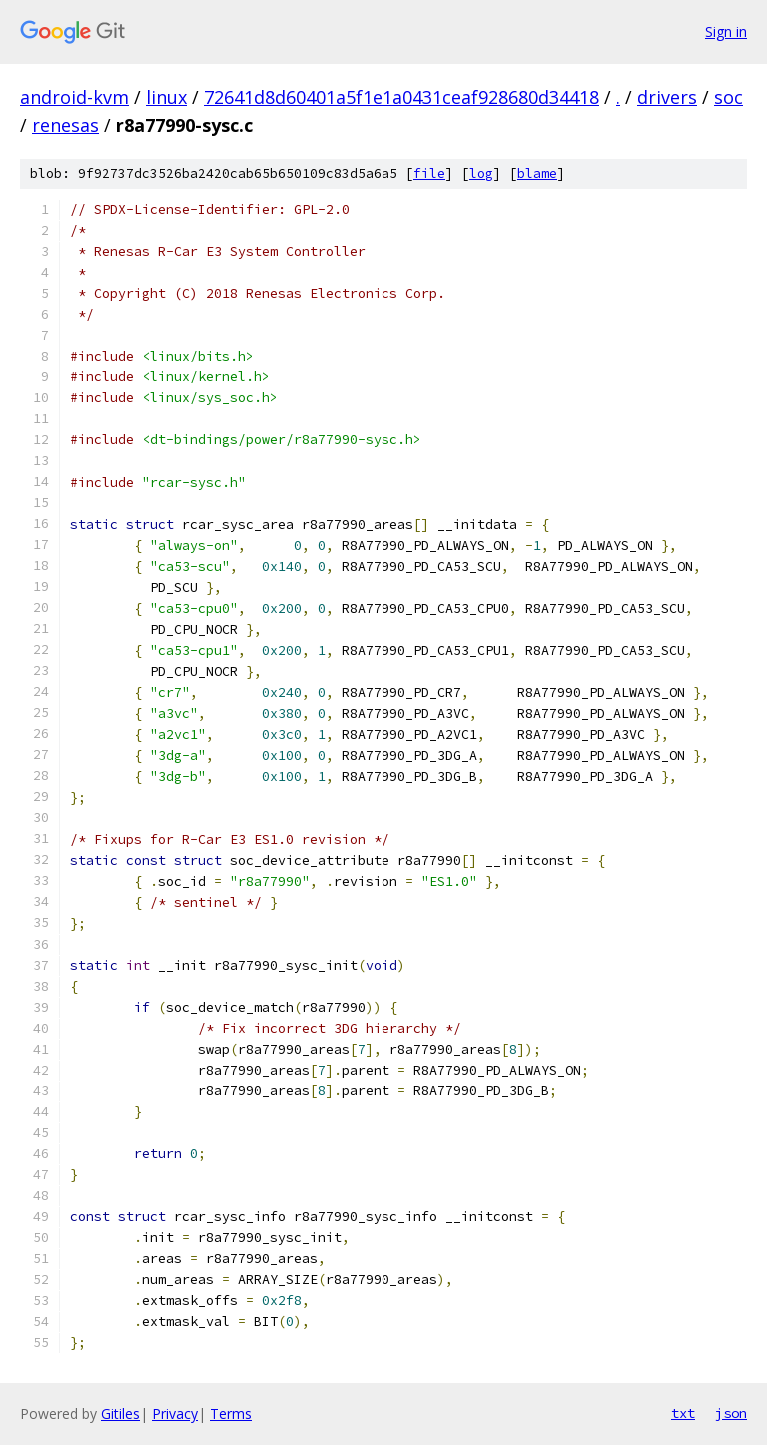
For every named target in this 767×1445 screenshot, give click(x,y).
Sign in (726, 31)
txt (683, 1413)
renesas (65, 125)
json (731, 1413)
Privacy (175, 1413)
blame (537, 173)
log (481, 173)
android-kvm (74, 97)
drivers (667, 97)
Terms (231, 1413)
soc (728, 97)
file (429, 173)
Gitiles (120, 1413)
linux (166, 97)
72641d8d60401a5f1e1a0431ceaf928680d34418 (401, 97)
